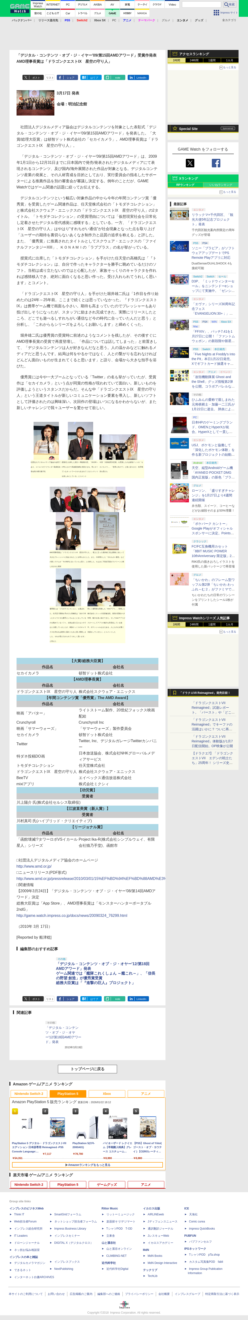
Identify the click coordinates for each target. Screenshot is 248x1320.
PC (114, 20)
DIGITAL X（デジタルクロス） (73, 1242)
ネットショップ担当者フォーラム (75, 1221)
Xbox (107, 1094)
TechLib (152, 1276)
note (117, 77)
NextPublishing (63, 1269)
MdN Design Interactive (162, 1263)
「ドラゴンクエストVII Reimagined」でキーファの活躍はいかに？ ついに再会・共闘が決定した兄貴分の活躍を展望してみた (213, 729)
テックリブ (150, 1270)
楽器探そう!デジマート (120, 1221)
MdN (146, 1250)
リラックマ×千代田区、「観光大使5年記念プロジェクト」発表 (212, 219)
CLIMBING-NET (116, 1256)
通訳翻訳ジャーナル (160, 1228)
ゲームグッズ (107, 1184)
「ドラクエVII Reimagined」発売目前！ (205, 693)
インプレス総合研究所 (28, 1228)
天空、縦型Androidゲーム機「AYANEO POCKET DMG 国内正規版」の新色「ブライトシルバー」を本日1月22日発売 (213, 477)
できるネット (22, 1270)
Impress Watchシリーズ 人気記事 (204, 618)
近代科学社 (109, 1263)
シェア (70, 77)
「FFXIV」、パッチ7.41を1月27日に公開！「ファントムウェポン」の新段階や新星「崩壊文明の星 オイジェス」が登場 (213, 341)
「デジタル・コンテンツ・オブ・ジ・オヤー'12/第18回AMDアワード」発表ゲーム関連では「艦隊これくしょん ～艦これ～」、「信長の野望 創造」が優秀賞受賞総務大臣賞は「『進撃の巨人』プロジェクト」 (105, 973)
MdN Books (155, 1256)
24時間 (194, 60)
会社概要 (164, 1294)
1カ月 (229, 60)
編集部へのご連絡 (108, 1294)
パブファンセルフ (200, 1241)
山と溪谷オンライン (119, 1248)
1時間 (176, 60)
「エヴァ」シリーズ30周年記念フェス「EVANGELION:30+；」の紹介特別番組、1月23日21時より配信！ (213, 313)
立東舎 (110, 1235)
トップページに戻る (87, 1069)
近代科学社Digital (117, 1269)
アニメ (146, 1094)
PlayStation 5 (67, 1094)
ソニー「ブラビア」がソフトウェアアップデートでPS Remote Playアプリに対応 (213, 252)
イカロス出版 (151, 1208)
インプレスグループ (187, 1294)
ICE (186, 1208)
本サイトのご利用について (26, 1294)
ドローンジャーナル (27, 1242)
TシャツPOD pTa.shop (204, 1254)
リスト (50, 77)
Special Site (188, 129)
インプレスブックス (67, 1261)
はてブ (94, 77)
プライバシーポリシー (139, 1294)
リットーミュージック (120, 1214)
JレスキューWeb (158, 1235)
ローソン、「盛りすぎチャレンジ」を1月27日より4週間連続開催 (213, 495)
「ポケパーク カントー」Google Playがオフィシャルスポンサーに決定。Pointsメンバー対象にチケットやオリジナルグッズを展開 (213, 533)
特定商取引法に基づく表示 (222, 1294)
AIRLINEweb (156, 1214)
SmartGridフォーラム (68, 1214)
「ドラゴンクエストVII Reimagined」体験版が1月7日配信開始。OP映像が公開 (212, 741)
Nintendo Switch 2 (28, 1094)
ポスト (36, 77)
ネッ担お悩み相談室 (27, 1250)
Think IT (19, 1214)
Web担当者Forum (25, 1221)
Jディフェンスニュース (163, 1221)
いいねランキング (220, 185)
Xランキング (188, 178)
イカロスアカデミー (160, 1242)
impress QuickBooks (202, 1228)
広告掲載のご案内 (81, 1294)
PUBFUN (190, 1235)
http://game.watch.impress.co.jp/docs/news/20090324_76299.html (72, 916)
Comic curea (197, 1221)
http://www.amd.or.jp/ (34, 866)
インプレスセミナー (67, 1235)
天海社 (193, 1214)
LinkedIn (141, 77)
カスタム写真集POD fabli (206, 1261)
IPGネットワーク (195, 1248)
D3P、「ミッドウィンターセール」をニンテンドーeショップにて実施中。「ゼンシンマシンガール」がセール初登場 (213, 290)
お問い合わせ (56, 1294)
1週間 (212, 60)
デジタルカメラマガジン (29, 1263)
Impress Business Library (70, 1228)
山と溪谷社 (109, 1242)
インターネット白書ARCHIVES (34, 1277)
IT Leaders (21, 1235)
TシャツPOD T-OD (119, 1228)
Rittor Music (110, 1208)
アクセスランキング (194, 54)
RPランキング (185, 185)
